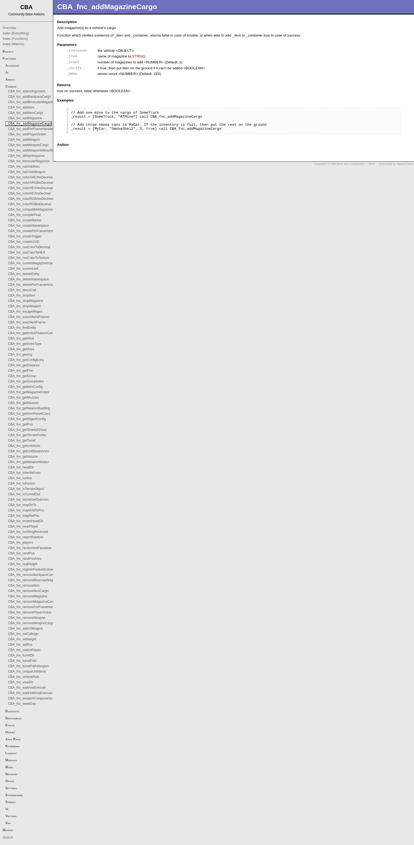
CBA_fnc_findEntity (22, 328)
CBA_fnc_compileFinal (24, 215)
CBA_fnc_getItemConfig (25, 387)
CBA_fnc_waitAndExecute (27, 687)
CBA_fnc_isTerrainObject (26, 489)
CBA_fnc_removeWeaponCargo (31, 623)
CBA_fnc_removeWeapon (26, 618)
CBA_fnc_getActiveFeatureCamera (33, 333)
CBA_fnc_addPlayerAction (27, 134)
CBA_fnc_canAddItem (24, 166)
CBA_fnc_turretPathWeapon (28, 666)
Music (9, 767)
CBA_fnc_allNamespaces (26, 156)
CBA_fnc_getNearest (23, 403)
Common (10, 86)
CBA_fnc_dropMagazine (25, 301)
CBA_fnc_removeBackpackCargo (32, 575)
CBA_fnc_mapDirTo (22, 505)
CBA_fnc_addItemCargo (25, 113)
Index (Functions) (15, 39)
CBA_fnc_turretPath (22, 661)
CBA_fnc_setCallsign (23, 634)
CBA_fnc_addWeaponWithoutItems (33, 150)
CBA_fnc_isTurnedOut (24, 494)
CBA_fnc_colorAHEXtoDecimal (30, 177)
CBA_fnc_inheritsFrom (24, 473)
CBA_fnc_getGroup (22, 376)
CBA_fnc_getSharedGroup (27, 430)
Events (10, 725)
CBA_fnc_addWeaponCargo (28, 145)
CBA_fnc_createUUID (24, 242)
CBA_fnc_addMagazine (25, 118)
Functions (9, 58)
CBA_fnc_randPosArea (24, 559)
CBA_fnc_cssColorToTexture (28, 258)
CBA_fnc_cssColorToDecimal (29, 247)
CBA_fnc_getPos (20, 424)
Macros (8, 830)
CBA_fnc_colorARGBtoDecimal (30, 183)
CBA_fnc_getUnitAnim (24, 446)
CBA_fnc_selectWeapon (25, 628)
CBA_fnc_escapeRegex (25, 311)
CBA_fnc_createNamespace (28, 226)
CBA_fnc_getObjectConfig (27, 419)
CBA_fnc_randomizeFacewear (30, 548)
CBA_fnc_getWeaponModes (28, 462)
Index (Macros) (13, 44)
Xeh (7, 823)
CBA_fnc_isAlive (20, 478)
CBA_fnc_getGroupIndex (26, 381)
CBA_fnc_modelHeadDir (25, 521)
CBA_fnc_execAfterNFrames (28, 317)
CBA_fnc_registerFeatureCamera (32, 569)
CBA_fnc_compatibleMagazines (31, 209)
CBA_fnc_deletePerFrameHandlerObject (37, 285)
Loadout (11, 753)
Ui (6, 809)
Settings (11, 788)
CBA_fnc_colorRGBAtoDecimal (30, 199)
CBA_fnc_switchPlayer (24, 650)
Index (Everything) (16, 33)
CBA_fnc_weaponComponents (30, 698)
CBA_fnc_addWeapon (24, 140)
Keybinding (12, 746)
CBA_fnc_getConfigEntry (26, 360)
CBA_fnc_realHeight (22, 564)
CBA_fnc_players (20, 542)
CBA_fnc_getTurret (21, 440)
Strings (10, 802)
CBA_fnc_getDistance (24, 365)
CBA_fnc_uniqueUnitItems (27, 671)
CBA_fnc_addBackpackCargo (29, 97)
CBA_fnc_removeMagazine (27, 596)
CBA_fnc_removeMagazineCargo (32, 602)
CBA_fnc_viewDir (20, 682)
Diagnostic (12, 711)
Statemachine (14, 795)
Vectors (10, 816)
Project (8, 51)
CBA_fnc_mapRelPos (23, 516)
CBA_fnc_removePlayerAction (29, 612)
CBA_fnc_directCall (22, 290)
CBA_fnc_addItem (21, 107)
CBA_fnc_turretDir (21, 655)
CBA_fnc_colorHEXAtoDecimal (30, 188)
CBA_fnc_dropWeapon (24, 306)
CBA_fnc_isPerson (21, 483)
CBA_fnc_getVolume (23, 456)
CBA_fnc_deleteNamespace (28, 279)
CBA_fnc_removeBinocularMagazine (34, 580)
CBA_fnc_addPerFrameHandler (30, 129)
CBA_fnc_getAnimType (24, 344)
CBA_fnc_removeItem (24, 585)
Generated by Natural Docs (396, 163)
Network (11, 774)
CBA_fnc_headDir (21, 467)
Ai (6, 72)
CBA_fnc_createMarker (25, 220)
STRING (138, 56)
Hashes (10, 732)
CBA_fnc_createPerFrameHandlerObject (37, 231)
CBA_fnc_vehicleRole (23, 677)
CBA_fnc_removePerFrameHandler (33, 607)
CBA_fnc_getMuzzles (23, 397)
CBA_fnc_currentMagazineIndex (31, 263)
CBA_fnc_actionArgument (26, 91)
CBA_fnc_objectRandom (25, 537)
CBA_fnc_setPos (20, 645)
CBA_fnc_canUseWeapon (26, 172)
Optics (9, 781)
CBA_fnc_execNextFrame (26, 322)
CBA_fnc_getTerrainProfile (27, 435)
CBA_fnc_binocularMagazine (29, 161)
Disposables (13, 718)
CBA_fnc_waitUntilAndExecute (30, 693)
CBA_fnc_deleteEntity (24, 274)
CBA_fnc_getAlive (21, 338)
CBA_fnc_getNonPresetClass (29, 414)
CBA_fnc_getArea (21, 349)
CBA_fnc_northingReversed (28, 532)
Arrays (10, 79)
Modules (11, 760)
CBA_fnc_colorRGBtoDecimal (29, 204)
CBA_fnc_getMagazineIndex (28, 392)
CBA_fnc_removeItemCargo (28, 591)
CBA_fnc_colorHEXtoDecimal (29, 193)
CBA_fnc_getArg (20, 354)
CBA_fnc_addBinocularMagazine (31, 102)
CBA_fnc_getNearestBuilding (29, 408)
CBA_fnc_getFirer (21, 371)
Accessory (12, 65)
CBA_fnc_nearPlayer (23, 526)
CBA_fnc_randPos (21, 553)
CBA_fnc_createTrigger (25, 236)
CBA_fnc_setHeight (22, 639)
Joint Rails (12, 739)
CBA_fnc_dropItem (21, 295)
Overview (9, 28)
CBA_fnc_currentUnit (23, 268)
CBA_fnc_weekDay (22, 704)
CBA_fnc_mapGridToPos (26, 510)
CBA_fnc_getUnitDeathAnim (28, 451)
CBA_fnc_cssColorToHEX (26, 252)
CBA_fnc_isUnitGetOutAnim (28, 499)
